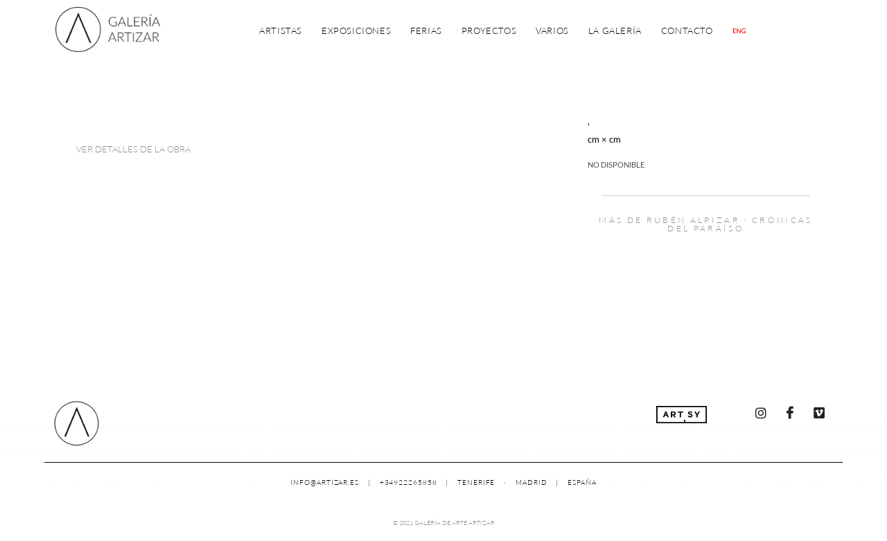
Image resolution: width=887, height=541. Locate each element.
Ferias (426, 30)
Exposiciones (356, 30)
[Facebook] (790, 412)
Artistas (280, 30)
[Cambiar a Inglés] (739, 31)
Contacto (687, 30)
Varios (552, 30)
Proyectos (489, 30)
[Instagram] (760, 412)
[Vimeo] (819, 412)
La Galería (615, 30)
